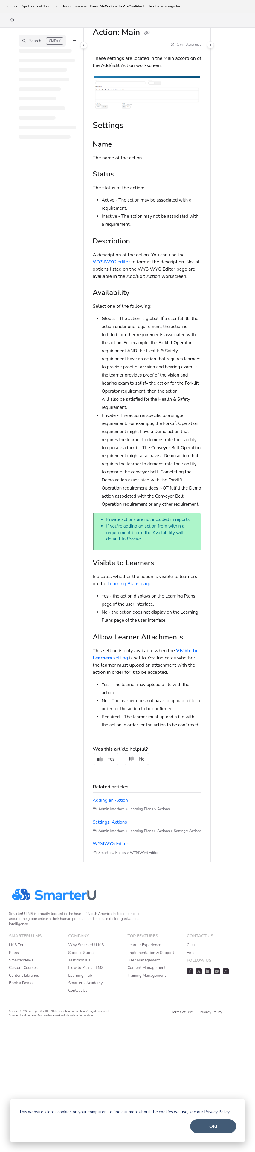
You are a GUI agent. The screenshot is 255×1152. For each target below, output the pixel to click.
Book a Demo (21, 983)
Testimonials (79, 960)
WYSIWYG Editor (110, 844)
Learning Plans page (130, 583)
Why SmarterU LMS (86, 945)
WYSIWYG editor (111, 262)
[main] (147, 445)
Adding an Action (110, 800)
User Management (144, 960)
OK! (213, 1126)
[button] (42, 41)
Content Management (147, 967)
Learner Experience (144, 945)
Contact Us (78, 990)
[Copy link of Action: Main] (147, 33)
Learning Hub (80, 975)
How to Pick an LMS (85, 967)
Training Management (147, 975)
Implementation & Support (151, 953)
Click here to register (163, 6)
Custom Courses (23, 967)
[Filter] (74, 40)
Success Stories (81, 953)
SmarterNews (21, 960)
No (137, 759)
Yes (105, 759)
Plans (14, 953)
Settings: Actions (110, 822)
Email (192, 953)
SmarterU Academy (85, 983)
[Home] (12, 20)
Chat (191, 945)
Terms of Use (182, 1012)
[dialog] (127, 1120)
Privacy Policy (211, 1012)
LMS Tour (17, 945)
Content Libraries (24, 975)
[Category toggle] (83, 45)
